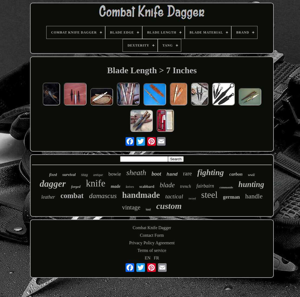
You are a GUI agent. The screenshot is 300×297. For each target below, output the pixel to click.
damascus (103, 196)
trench (185, 186)
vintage (131, 207)
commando (226, 187)
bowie (114, 174)
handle (254, 196)
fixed (53, 175)
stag (84, 174)
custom (169, 206)
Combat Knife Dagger (152, 227)
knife (96, 183)
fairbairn (205, 186)
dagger (53, 184)
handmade (141, 195)
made (116, 186)
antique (98, 175)
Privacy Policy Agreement (152, 243)
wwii (251, 175)
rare (187, 173)
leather (48, 197)
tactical (174, 196)
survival (68, 174)
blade (167, 185)
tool (148, 209)
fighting (210, 172)
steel (209, 195)
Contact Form (152, 235)
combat (71, 196)
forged (76, 187)
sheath (136, 172)
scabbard (146, 187)
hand (172, 174)
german (231, 197)
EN (147, 258)
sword (192, 198)
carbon (236, 174)
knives (130, 187)
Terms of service (151, 250)
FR (156, 258)
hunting (251, 184)
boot (156, 174)
